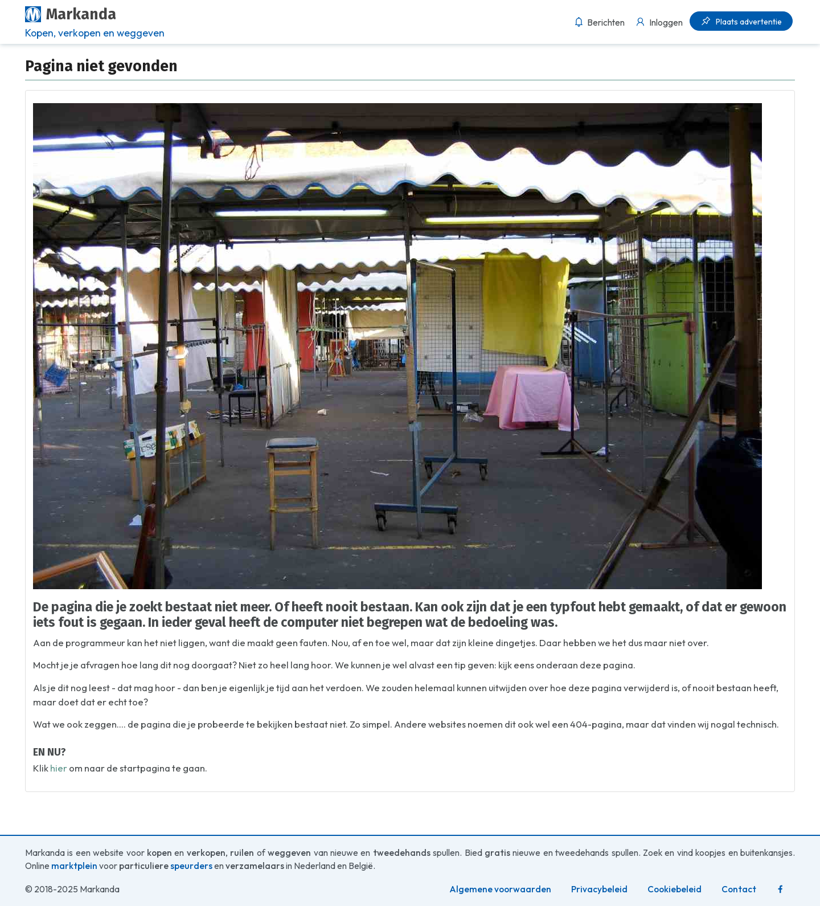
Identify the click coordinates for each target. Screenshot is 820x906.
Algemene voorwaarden (500, 889)
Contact (738, 889)
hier (58, 768)
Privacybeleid (599, 889)
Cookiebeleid (674, 889)
